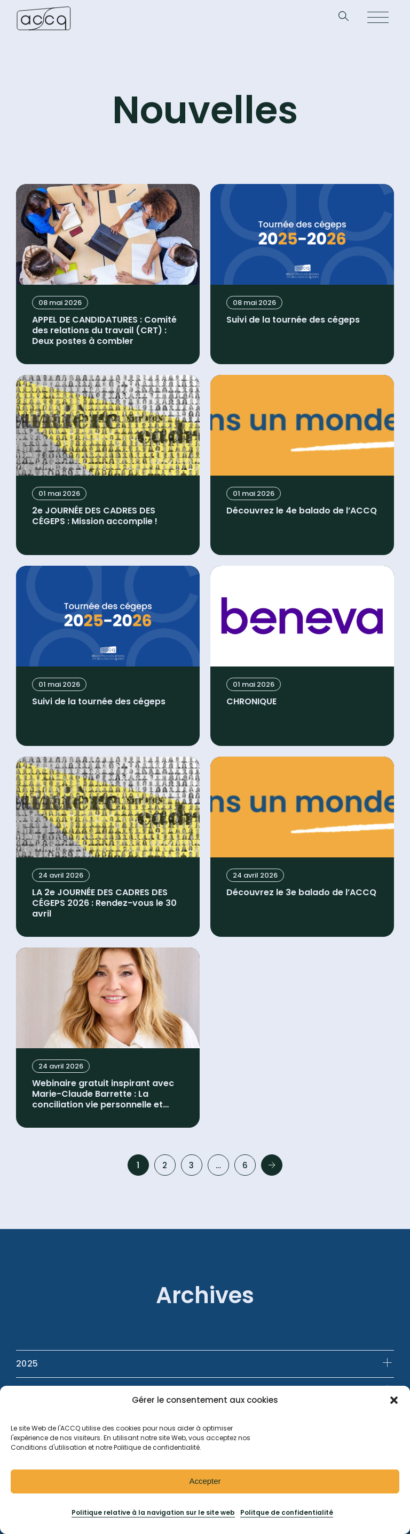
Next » (271, 1165)
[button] (394, 1400)
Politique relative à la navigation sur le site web (153, 1512)
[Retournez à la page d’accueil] (43, 18)
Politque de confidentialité (286, 1512)
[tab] (205, 1363)
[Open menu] (378, 18)
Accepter (204, 1480)
